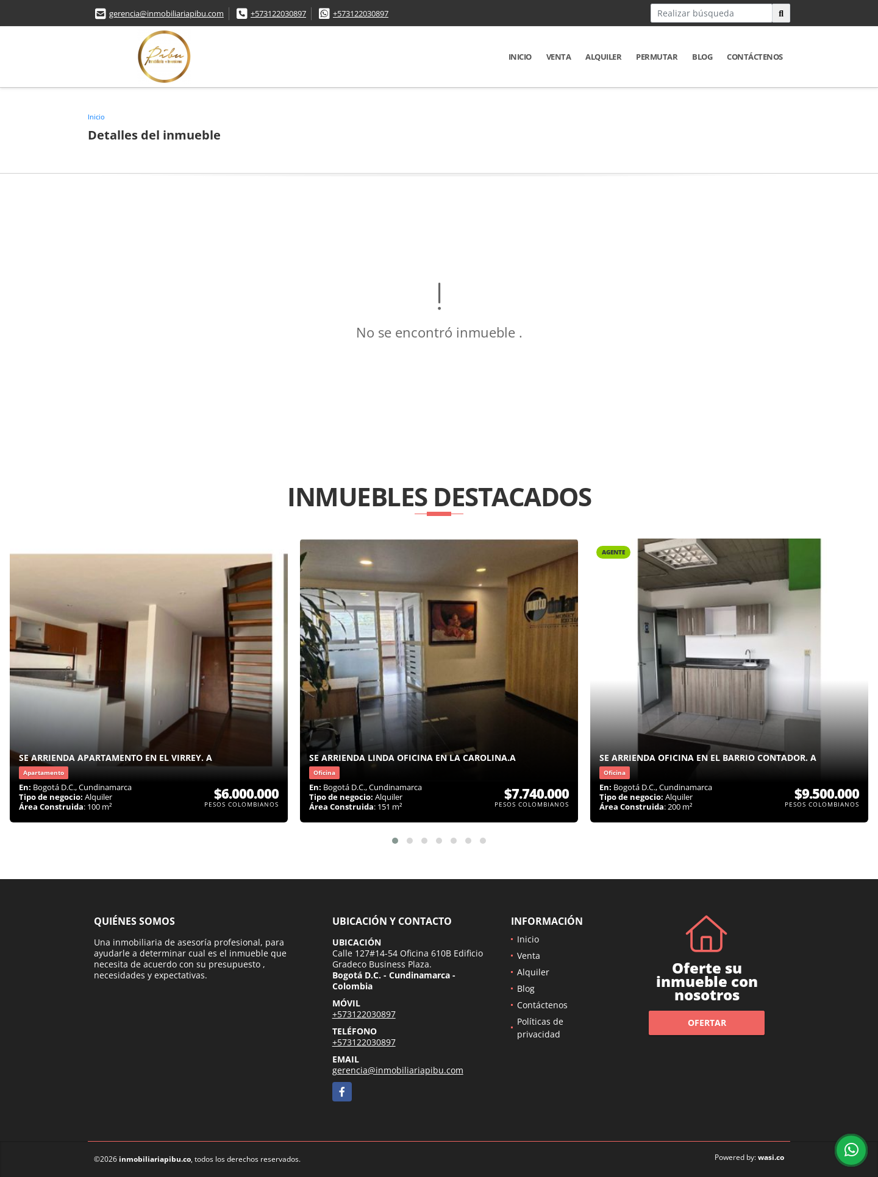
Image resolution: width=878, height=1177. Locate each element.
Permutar (656, 56)
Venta (558, 56)
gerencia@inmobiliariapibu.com (166, 13)
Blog (702, 56)
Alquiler (603, 56)
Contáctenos (755, 56)
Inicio (520, 56)
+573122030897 (278, 13)
